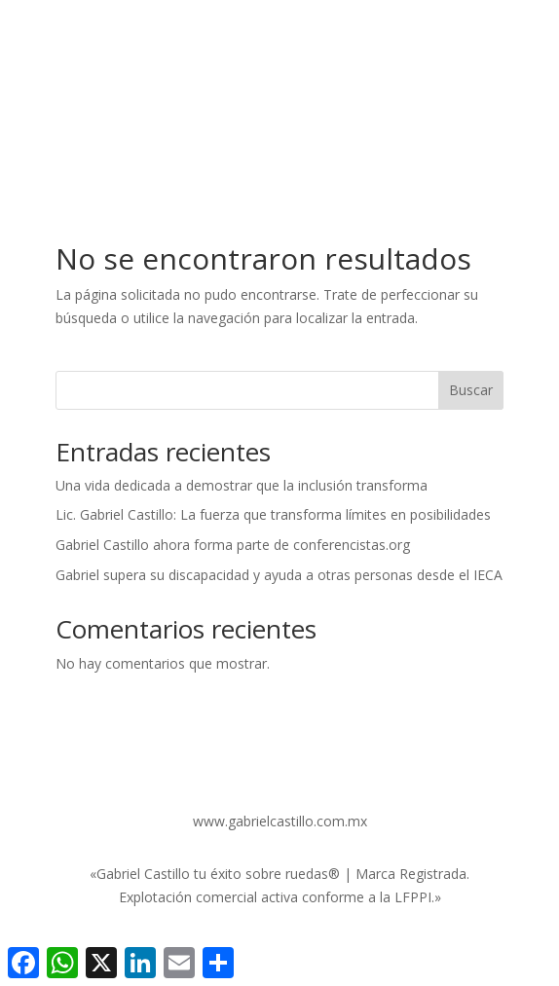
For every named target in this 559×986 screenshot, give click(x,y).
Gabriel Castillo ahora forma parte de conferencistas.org (233, 544)
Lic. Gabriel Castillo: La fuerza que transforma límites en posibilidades (273, 514)
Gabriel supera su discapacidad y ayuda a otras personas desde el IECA (279, 575)
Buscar (471, 390)
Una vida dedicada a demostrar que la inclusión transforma (242, 485)
